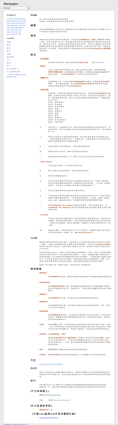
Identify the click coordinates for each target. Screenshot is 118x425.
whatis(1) (50, 364)
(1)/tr (20, 30)
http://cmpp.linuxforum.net (48, 418)
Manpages (11, 3)
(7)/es (17, 21)
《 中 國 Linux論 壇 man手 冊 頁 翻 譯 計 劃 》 (54, 414)
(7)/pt (12, 27)
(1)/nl (16, 25)
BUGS (34, 368)
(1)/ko (12, 25)
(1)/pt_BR (17, 27)
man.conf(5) (100, 62)
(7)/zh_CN (17, 32)
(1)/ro (23, 27)
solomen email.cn (62, 400)
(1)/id (12, 23)
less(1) (55, 364)
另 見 (33, 360)
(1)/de (24, 19)
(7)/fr (24, 21)
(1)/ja (23, 23)
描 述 (33, 35)
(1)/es (13, 21)
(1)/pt (8, 27)
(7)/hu (9, 23)
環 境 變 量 (36, 269)
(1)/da (19, 19)
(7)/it (19, 23)
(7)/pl (24, 25)
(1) (8, 19)
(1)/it (16, 23)
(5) (10, 19)
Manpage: (7, 8)
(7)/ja (8, 25)
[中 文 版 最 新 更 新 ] (41, 405)
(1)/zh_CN (10, 32)
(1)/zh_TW (10, 34)
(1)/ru (8, 30)
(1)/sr (12, 30)
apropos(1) (43, 364)
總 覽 (33, 25)
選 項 (33, 54)
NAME (34, 15)
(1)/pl (20, 25)
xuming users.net (52, 395)
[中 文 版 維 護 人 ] (40, 391)
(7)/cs (15, 19)
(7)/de (9, 21)
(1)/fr (20, 21)
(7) (12, 19)
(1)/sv (16, 30)
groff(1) (60, 364)
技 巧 (33, 380)
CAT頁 (34, 238)
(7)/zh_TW (17, 34)
